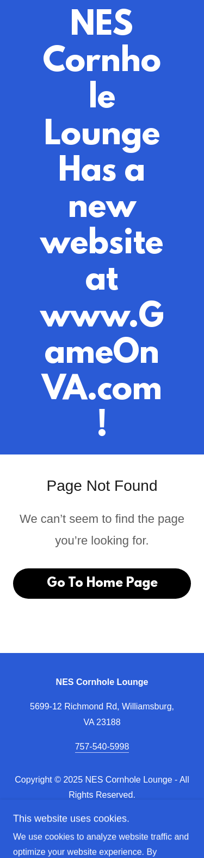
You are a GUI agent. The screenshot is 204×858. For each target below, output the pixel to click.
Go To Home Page (102, 583)
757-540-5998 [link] (102, 746)
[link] (102, 227)
